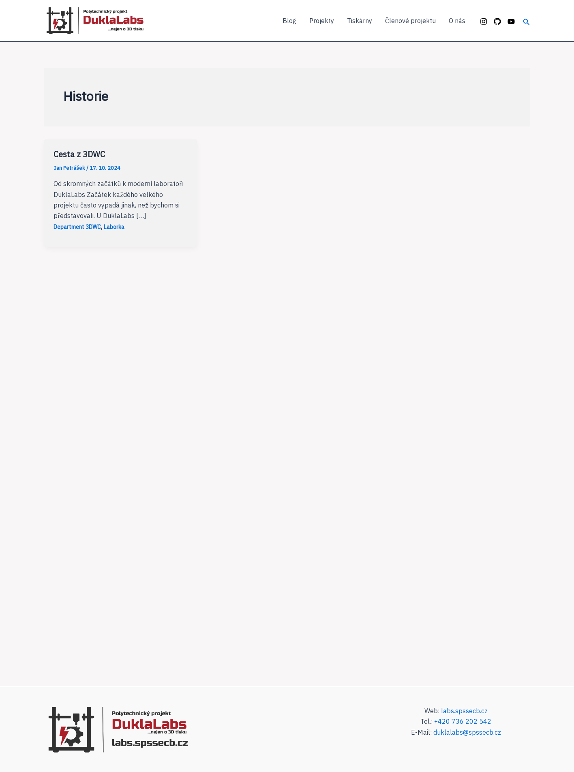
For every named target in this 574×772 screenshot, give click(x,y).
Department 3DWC (77, 227)
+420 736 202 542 (462, 721)
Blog (289, 21)
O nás (457, 21)
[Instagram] (483, 21)
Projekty (321, 21)
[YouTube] (511, 21)
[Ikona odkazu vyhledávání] (526, 21)
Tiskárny (359, 21)
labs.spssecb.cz (464, 711)
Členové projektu (410, 21)
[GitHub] (497, 21)
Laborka (114, 227)
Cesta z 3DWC (79, 154)
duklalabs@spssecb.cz (467, 732)
